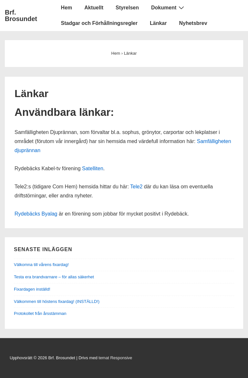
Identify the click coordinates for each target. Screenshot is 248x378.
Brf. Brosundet (21, 15)
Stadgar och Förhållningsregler (99, 23)
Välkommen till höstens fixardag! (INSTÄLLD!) (56, 301)
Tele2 (136, 186)
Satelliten (92, 168)
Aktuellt (93, 7)
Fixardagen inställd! (32, 289)
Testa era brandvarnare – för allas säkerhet (54, 276)
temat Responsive (115, 357)
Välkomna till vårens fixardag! (41, 264)
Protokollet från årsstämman (40, 313)
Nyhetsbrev (193, 23)
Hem (66, 7)
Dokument (168, 7)
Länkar (158, 23)
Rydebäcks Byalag (36, 214)
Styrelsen (127, 7)
